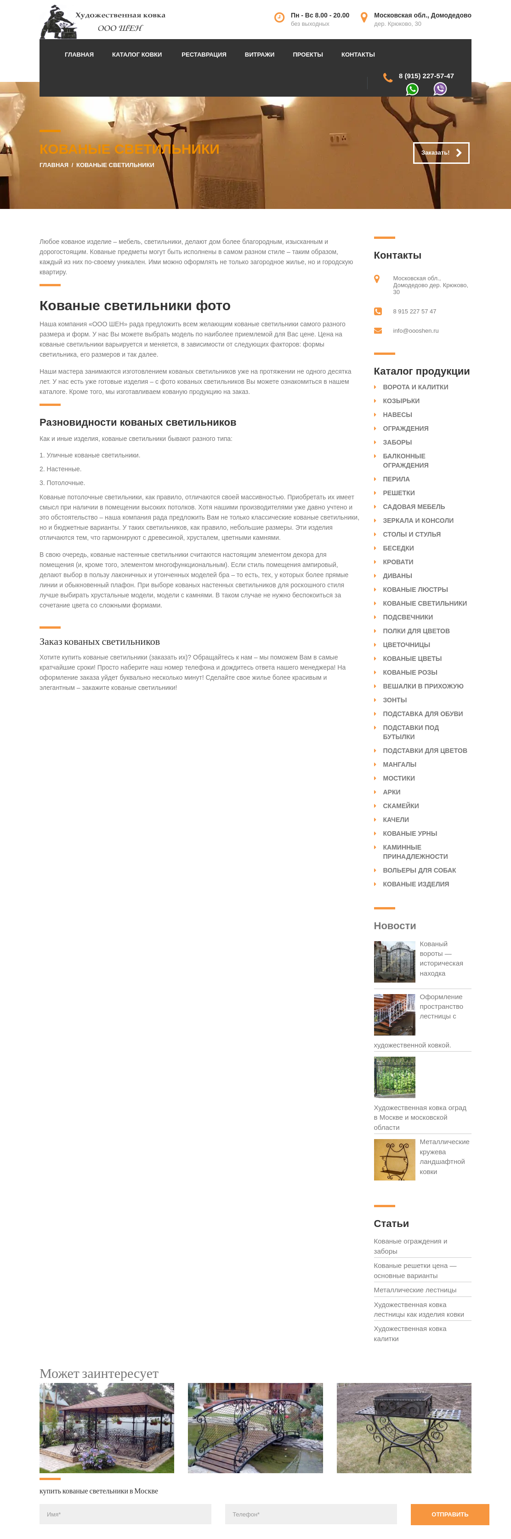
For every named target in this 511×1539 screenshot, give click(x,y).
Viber (440, 89)
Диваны (397, 575)
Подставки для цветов (425, 750)
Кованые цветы (412, 658)
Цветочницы (407, 644)
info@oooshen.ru (416, 330)
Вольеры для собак (419, 870)
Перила (396, 479)
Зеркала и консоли (418, 520)
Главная (79, 54)
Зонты (395, 700)
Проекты (308, 54)
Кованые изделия (416, 884)
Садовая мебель (414, 506)
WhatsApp (413, 90)
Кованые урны (410, 833)
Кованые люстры (415, 589)
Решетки (399, 493)
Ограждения (406, 428)
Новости (395, 926)
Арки (392, 792)
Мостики (399, 778)
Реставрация (204, 54)
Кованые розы (410, 672)
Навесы (398, 414)
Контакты (358, 54)
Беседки (398, 548)
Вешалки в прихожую (423, 686)
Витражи (260, 54)
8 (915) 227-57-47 (426, 76)
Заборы (397, 442)
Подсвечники (408, 617)
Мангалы (400, 764)
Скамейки (401, 806)
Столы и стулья (412, 534)
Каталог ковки (137, 54)
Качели (396, 819)
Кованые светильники (425, 603)
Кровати (398, 562)
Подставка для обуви (423, 713)
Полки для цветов (416, 631)
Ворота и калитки (416, 387)
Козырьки (401, 401)
